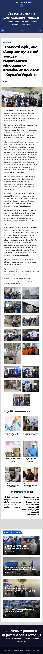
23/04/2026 (10, 551)
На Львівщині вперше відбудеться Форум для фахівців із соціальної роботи (12, 502)
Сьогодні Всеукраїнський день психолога (19, 610)
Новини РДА (8, 542)
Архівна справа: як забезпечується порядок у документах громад (20, 590)
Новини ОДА (7, 42)
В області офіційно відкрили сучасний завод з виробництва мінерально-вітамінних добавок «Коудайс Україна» (21, 61)
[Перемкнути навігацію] (21, 30)
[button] (40, 30)
